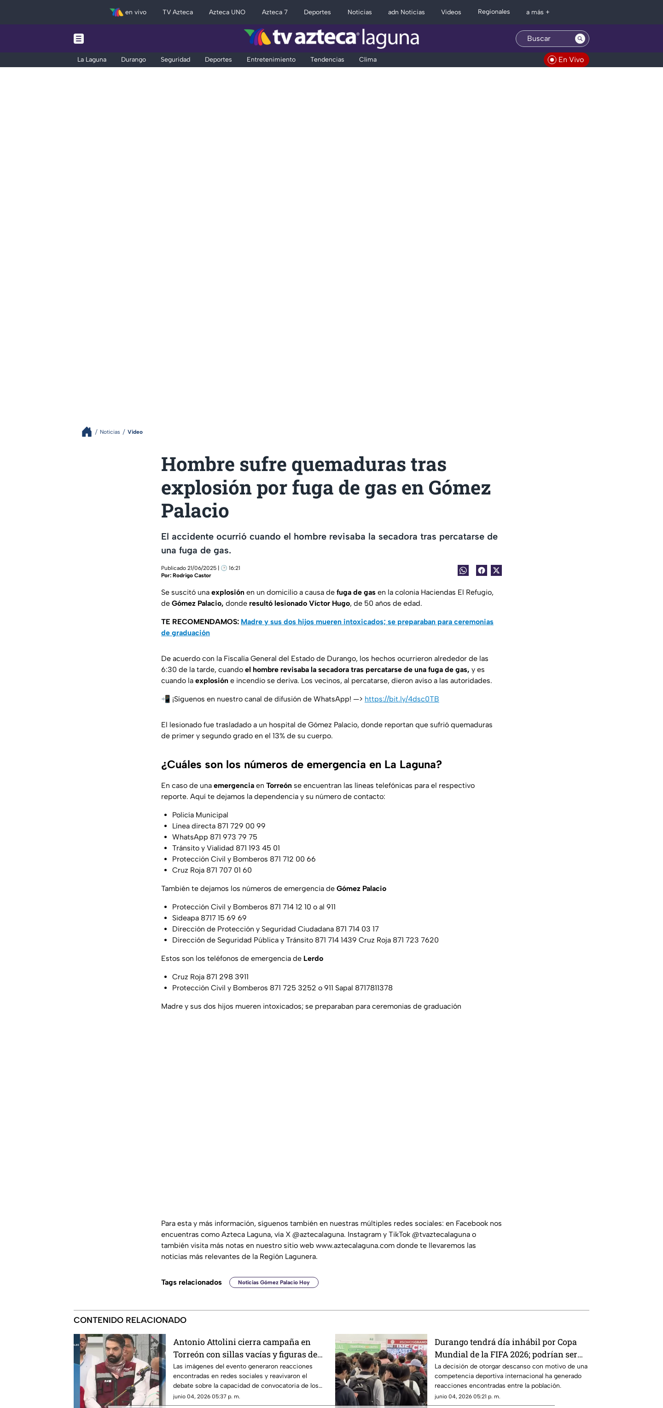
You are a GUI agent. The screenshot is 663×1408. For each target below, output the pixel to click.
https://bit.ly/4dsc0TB (402, 699)
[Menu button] (110, 38)
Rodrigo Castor (192, 575)
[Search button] (580, 39)
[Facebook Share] (481, 570)
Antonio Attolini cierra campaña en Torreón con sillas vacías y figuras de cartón (245, 1348)
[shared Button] (463, 570)
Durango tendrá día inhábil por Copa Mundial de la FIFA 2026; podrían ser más (506, 1348)
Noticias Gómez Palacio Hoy (274, 1282)
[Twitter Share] (496, 570)
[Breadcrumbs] (90, 431)
